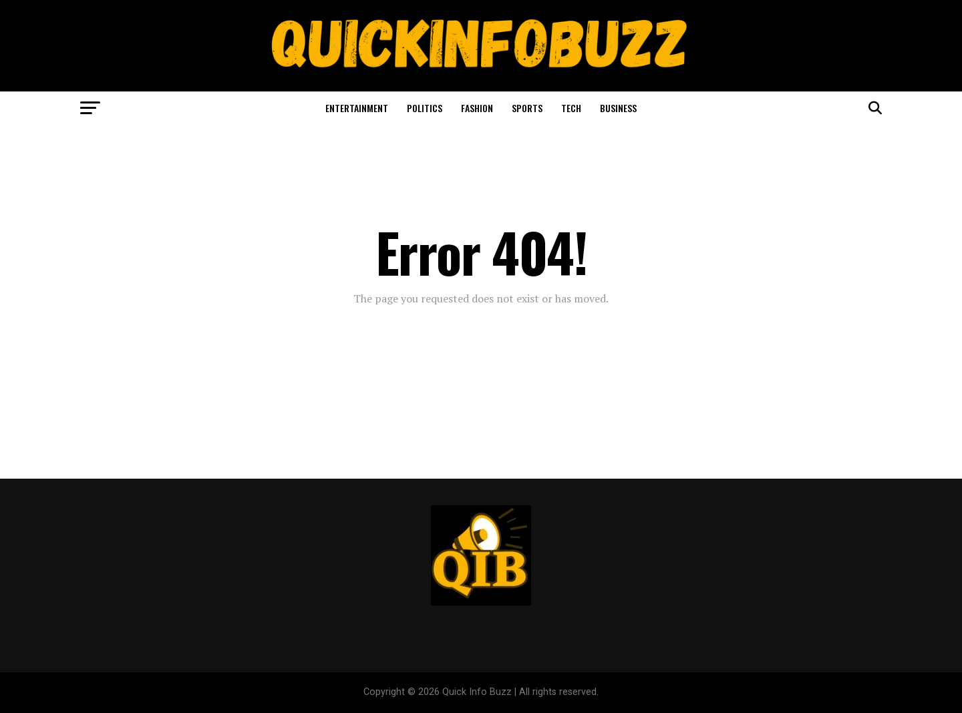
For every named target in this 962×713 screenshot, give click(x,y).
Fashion (477, 108)
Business (618, 108)
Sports (527, 108)
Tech (571, 108)
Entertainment (356, 108)
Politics (424, 108)
